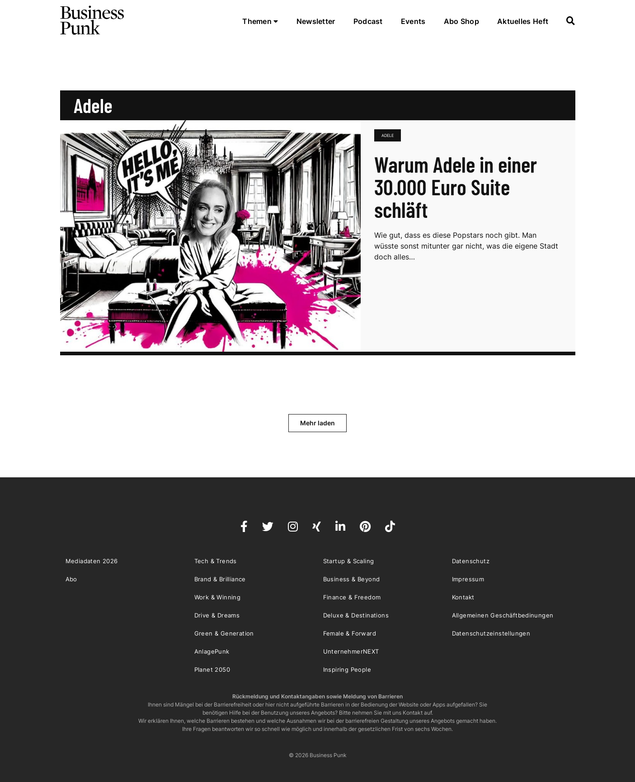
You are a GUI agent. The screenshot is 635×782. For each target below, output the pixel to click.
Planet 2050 (212, 669)
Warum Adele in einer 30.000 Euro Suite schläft (455, 187)
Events (413, 21)
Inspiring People (347, 669)
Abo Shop (461, 21)
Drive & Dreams (217, 615)
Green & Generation (224, 633)
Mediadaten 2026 (92, 561)
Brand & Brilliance (220, 579)
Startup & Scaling (348, 561)
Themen (260, 21)
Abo (71, 579)
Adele (387, 135)
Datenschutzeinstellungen (491, 633)
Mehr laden (317, 423)
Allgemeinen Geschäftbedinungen (503, 615)
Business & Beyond (351, 579)
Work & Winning (217, 597)
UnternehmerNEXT (351, 651)
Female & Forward (349, 633)
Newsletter (315, 21)
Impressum (468, 579)
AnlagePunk (212, 651)
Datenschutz (470, 561)
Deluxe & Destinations (356, 615)
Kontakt (463, 597)
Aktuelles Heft (522, 21)
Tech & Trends (215, 561)
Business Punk (92, 20)
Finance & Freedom (352, 597)
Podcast (368, 21)
